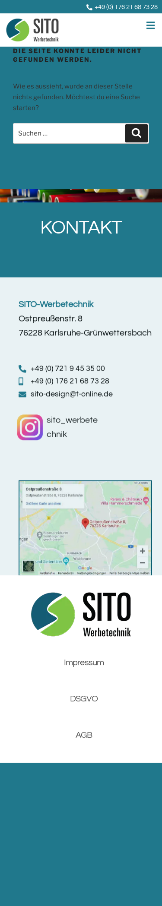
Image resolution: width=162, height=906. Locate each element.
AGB (84, 722)
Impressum (84, 650)
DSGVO (84, 686)
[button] (113, 26)
